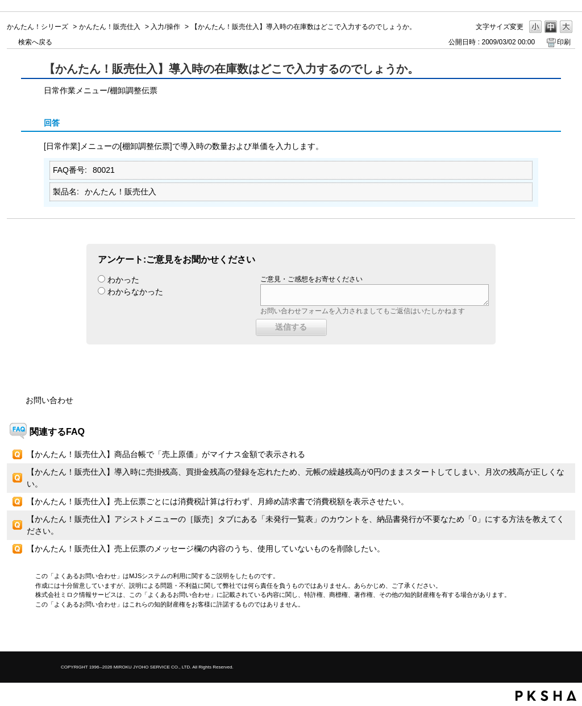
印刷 (564, 42)
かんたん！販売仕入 (109, 27)
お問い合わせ (49, 400)
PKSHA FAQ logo (546, 695)
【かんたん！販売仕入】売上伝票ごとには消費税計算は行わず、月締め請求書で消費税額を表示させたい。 (218, 501)
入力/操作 (165, 27)
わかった (123, 279)
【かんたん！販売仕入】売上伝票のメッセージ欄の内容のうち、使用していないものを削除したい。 (206, 548)
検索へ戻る (35, 42)
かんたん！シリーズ (37, 27)
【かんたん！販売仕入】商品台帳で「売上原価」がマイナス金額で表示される (166, 454)
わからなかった (135, 291)
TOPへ (546, 633)
